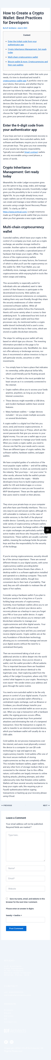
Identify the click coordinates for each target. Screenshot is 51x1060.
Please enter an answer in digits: (20, 909)
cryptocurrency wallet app (14, 81)
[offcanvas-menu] (46, 9)
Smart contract (31, 152)
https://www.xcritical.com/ (15, 212)
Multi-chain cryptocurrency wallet (23, 57)
